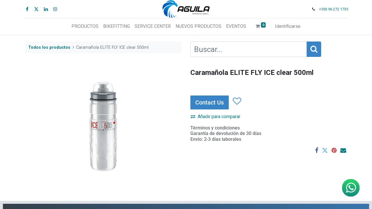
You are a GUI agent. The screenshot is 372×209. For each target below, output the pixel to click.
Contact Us (209, 102)
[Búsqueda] (314, 49)
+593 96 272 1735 (332, 9)
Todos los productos (49, 47)
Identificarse (288, 26)
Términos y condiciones (215, 128)
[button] (236, 101)
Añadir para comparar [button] (215, 116)
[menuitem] (85, 26)
